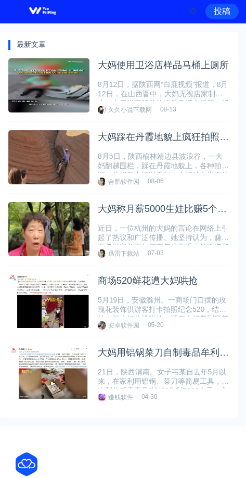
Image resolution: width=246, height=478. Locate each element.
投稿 (222, 11)
